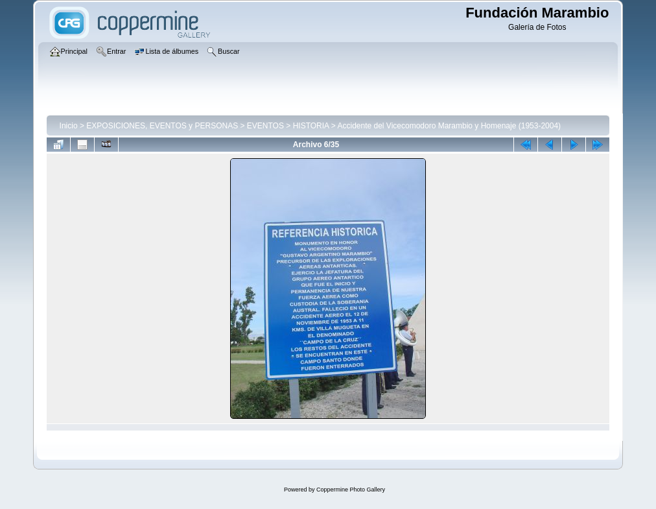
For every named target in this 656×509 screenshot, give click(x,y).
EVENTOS (265, 125)
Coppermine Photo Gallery (350, 489)
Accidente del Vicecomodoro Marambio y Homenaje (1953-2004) (449, 125)
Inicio (69, 125)
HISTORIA (311, 125)
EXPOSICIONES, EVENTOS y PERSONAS (162, 125)
